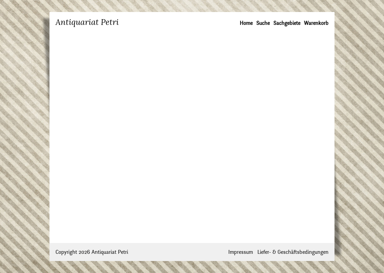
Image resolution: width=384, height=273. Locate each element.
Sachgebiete (286, 23)
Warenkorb (316, 23)
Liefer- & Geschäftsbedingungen (292, 252)
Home (246, 23)
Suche (263, 23)
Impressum (240, 252)
